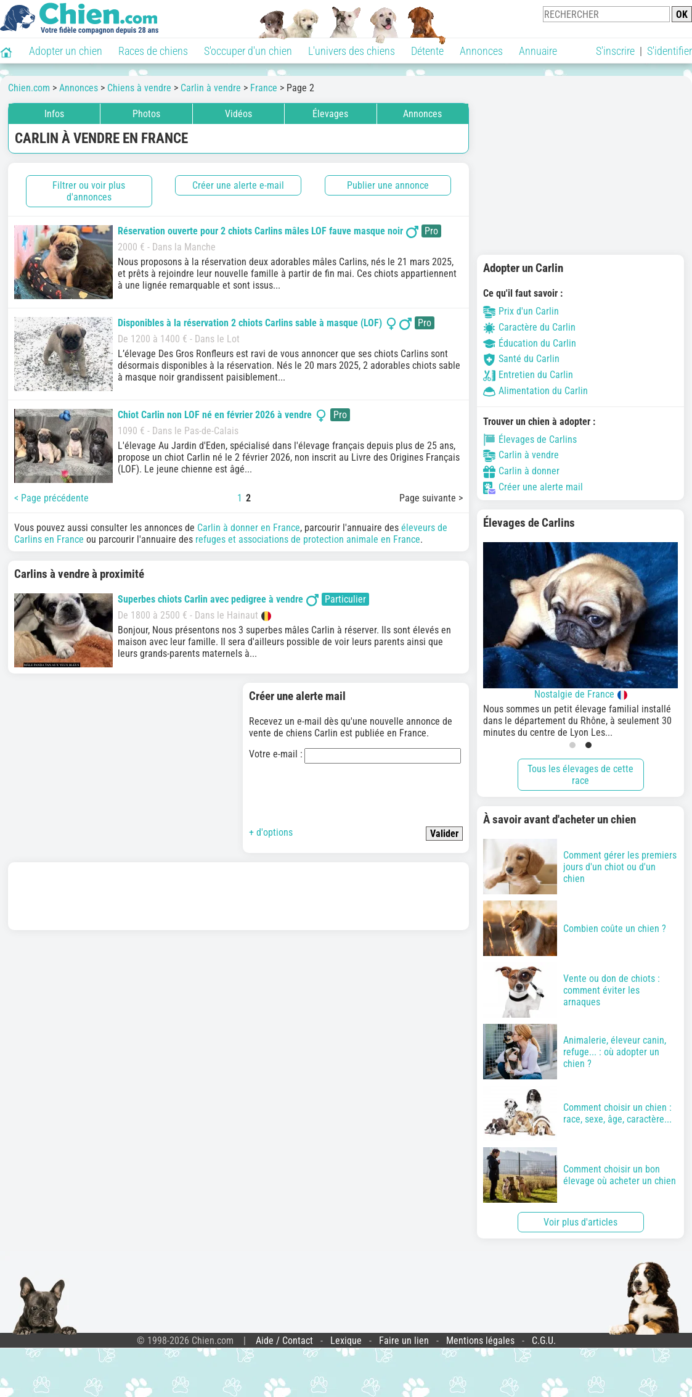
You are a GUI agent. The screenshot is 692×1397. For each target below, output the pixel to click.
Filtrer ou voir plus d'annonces (88, 191)
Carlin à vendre (521, 455)
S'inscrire (615, 50)
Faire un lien (404, 1340)
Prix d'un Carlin (521, 311)
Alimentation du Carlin (535, 391)
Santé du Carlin (521, 359)
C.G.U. (544, 1340)
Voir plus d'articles (580, 1222)
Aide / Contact (284, 1340)
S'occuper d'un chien (248, 50)
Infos (54, 114)
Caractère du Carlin (529, 327)
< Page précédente (51, 498)
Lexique (346, 1340)
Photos (146, 114)
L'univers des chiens (351, 50)
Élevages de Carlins (530, 439)
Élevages (330, 114)
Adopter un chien (65, 50)
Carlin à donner (521, 471)
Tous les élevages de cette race (580, 774)
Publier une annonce (388, 185)
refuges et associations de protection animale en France (307, 539)
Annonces (481, 50)
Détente (427, 50)
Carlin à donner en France (248, 528)
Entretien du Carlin (528, 375)
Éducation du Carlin (529, 343)
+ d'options (271, 832)
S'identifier (669, 50)
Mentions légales (480, 1340)
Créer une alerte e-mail (238, 185)
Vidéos (238, 114)
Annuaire (538, 50)
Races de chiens (153, 50)
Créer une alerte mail (533, 487)
